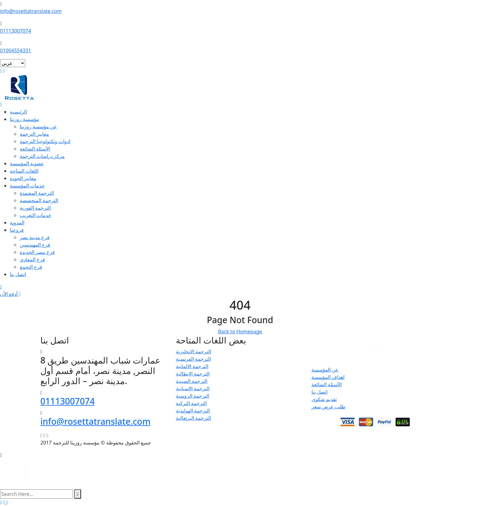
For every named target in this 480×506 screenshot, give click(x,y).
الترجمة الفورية (35, 207)
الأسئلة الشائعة (35, 148)
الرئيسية (18, 111)
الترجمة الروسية (192, 395)
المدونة (17, 222)
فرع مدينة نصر (35, 237)
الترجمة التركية (191, 403)
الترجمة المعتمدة (37, 193)
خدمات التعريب (35, 215)
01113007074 (15, 30)
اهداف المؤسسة (327, 377)
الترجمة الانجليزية (193, 351)
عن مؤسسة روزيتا (38, 126)
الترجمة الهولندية (193, 410)
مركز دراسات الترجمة (42, 156)
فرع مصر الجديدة (37, 252)
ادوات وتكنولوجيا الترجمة (45, 141)
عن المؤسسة (325, 369)
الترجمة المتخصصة (39, 200)
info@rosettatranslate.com (31, 11)
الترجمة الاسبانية (192, 388)
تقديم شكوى (324, 399)
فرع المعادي (32, 259)
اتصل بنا (18, 274)
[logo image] (18, 473)
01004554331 (15, 50)
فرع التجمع (31, 266)
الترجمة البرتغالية (193, 418)
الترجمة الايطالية (192, 373)
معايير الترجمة (34, 134)
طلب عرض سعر (328, 406)
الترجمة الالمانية (192, 366)
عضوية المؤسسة (27, 163)
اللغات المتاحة (24, 170)
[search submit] (77, 494)
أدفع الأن (10, 294)
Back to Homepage (240, 331)
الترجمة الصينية (191, 381)
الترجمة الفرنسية (193, 358)
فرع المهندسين (35, 244)
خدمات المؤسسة (27, 185)
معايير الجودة (23, 178)
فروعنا (17, 230)
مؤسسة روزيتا (24, 119)
